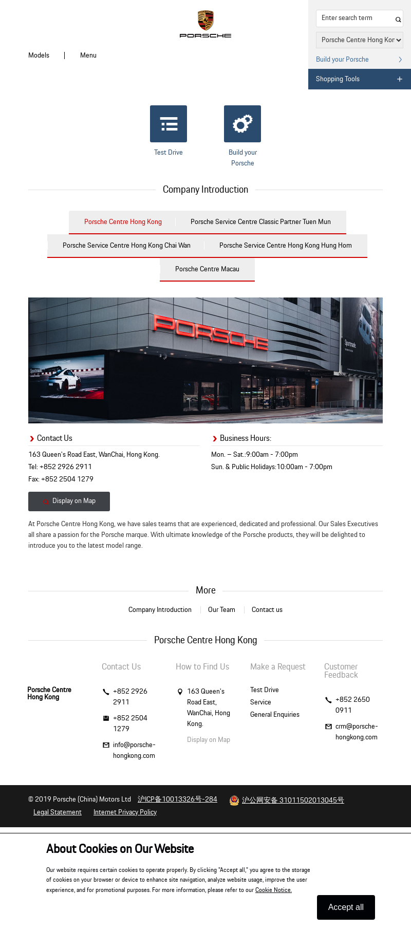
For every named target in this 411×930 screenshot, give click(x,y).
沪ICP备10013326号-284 (177, 799)
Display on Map (69, 501)
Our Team (221, 609)
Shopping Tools (359, 79)
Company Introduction (160, 609)
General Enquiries (275, 714)
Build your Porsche (242, 136)
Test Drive (168, 130)
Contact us (267, 609)
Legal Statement (57, 812)
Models (38, 55)
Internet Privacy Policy (125, 812)
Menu (88, 55)
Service (260, 702)
